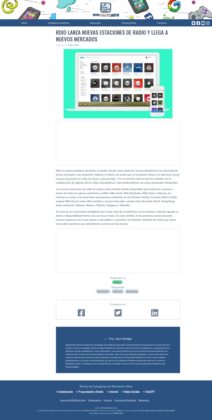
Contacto (162, 22)
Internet (118, 291)
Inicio (24, 22)
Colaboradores (94, 400)
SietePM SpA (118, 413)
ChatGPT (150, 392)
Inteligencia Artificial (58, 22)
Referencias (144, 400)
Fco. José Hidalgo (120, 338)
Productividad (129, 22)
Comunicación (65, 392)
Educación (95, 22)
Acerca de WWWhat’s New (72, 400)
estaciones (103, 291)
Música (117, 282)
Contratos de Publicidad (125, 400)
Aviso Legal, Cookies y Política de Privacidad (157, 410)
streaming (132, 291)
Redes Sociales (132, 392)
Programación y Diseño (91, 392)
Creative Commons (90, 410)
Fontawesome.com (110, 408)
